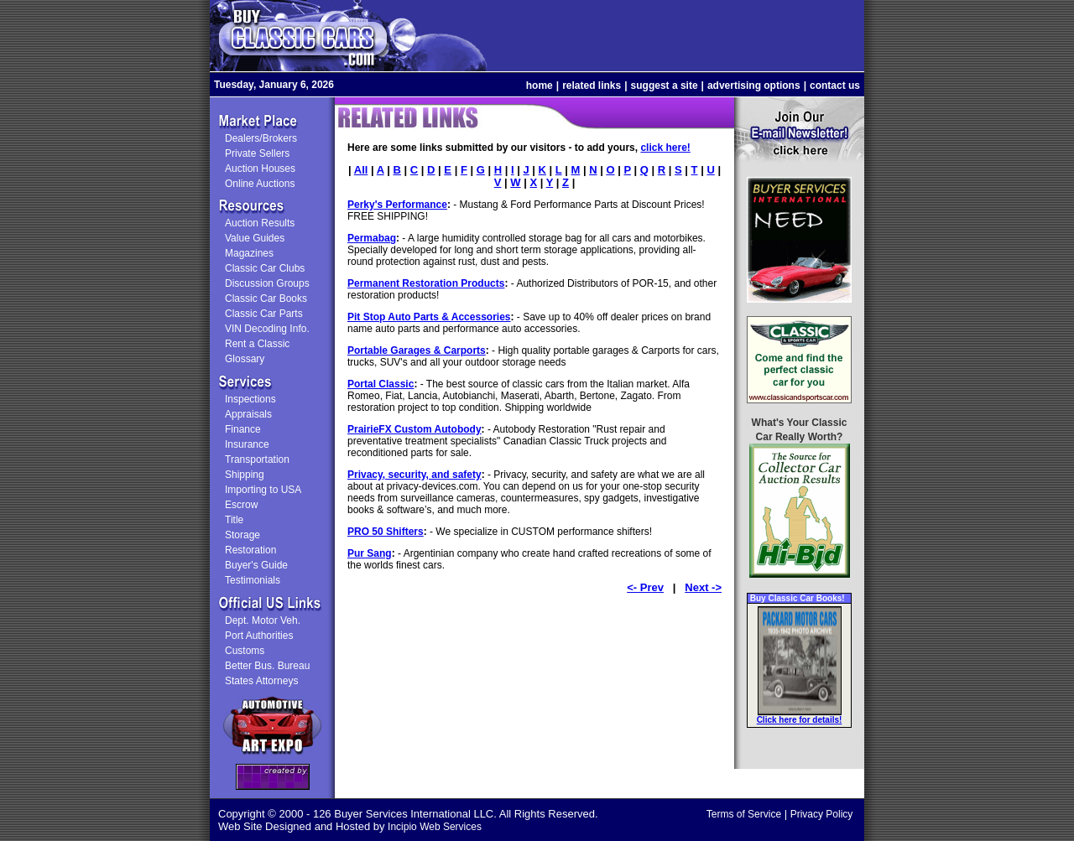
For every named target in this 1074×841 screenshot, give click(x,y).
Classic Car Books (266, 298)
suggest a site (664, 85)
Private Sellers (257, 153)
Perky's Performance (397, 204)
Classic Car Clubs (265, 268)
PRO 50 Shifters (385, 531)
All (361, 170)
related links (591, 85)
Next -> (703, 587)
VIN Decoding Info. (267, 329)
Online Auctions (260, 183)
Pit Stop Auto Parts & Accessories (429, 317)
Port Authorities (259, 635)
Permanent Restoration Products (425, 283)
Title (234, 520)
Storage (242, 535)
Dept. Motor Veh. (262, 620)
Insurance (247, 444)
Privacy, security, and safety (414, 474)
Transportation (257, 459)
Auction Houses (260, 168)
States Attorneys (261, 681)
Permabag (371, 238)
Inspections (250, 399)
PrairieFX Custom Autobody (414, 429)
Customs (244, 651)
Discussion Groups (267, 283)
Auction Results (260, 223)
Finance (243, 429)
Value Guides (254, 238)
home (539, 85)
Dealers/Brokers (261, 138)
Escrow (241, 505)
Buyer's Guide (256, 565)
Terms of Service (743, 814)
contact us (835, 85)
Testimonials (252, 580)
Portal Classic (380, 384)
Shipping (244, 474)
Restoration (250, 550)
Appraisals (248, 414)
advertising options (753, 85)
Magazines (249, 253)
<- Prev (645, 587)
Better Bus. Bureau (267, 666)
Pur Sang (369, 553)
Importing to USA (263, 490)
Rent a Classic (257, 344)
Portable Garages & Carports (416, 350)
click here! (665, 147)
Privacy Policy (821, 814)
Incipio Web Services (435, 827)
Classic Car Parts (264, 313)
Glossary (244, 359)
